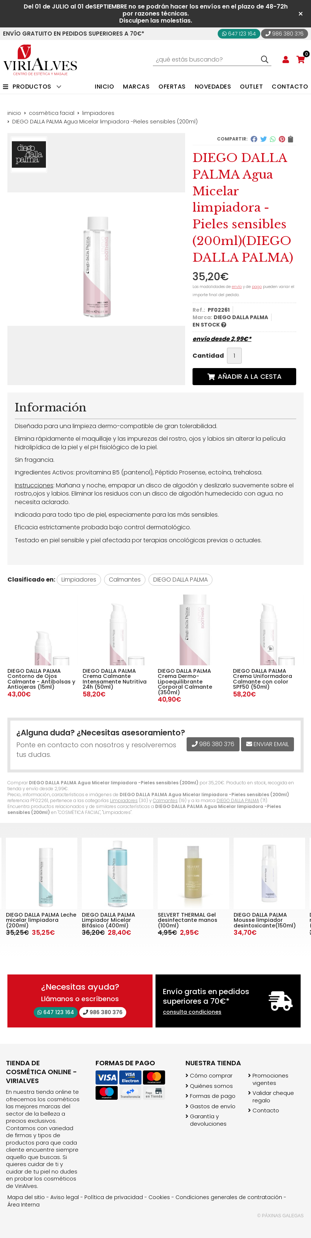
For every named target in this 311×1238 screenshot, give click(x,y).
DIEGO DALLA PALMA (238, 800)
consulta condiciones (192, 1012)
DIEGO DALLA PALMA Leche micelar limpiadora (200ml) (117, 920)
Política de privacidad (113, 1197)
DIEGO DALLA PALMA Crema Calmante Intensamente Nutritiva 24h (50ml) (115, 679)
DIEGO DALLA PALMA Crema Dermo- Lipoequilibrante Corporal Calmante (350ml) (185, 681)
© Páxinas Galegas (280, 1215)
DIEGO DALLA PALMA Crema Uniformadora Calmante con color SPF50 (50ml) (262, 679)
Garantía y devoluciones (208, 1120)
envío (237, 286)
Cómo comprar (211, 1075)
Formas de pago (212, 1096)
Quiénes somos (211, 1086)
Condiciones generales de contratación (228, 1197)
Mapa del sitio (26, 1197)
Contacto (266, 1110)
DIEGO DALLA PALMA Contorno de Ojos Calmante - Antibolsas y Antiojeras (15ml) (41, 679)
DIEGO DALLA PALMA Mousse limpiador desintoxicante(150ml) (37, 920)
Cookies (159, 1197)
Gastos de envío (212, 1106)
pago (257, 286)
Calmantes (165, 800)
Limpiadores (124, 800)
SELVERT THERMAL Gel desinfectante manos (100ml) (263, 920)
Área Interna (23, 1204)
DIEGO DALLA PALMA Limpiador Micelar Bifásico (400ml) (184, 920)
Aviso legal (64, 1197)
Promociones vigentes (270, 1079)
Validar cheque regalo (273, 1096)
